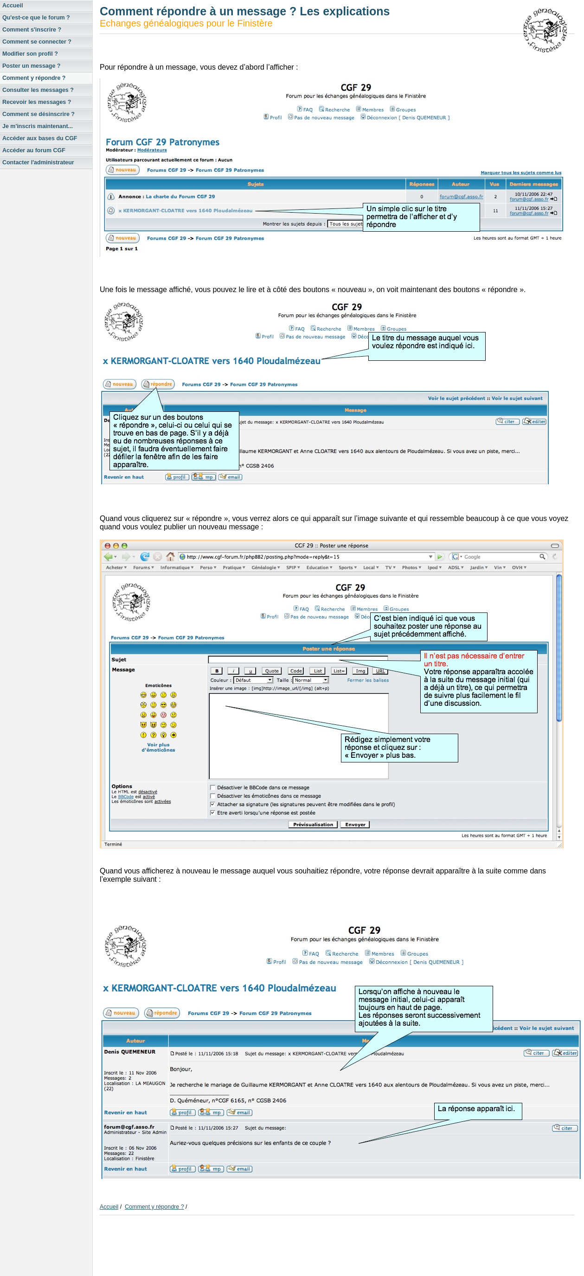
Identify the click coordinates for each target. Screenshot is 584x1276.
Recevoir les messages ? (36, 102)
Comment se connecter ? (36, 42)
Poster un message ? (31, 66)
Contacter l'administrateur (38, 162)
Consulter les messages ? (38, 90)
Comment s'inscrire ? (31, 29)
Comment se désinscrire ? (38, 114)
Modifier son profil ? (30, 54)
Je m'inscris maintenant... (37, 126)
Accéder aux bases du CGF (39, 138)
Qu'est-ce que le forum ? (36, 17)
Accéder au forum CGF (33, 150)
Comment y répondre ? (33, 78)
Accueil (12, 5)
